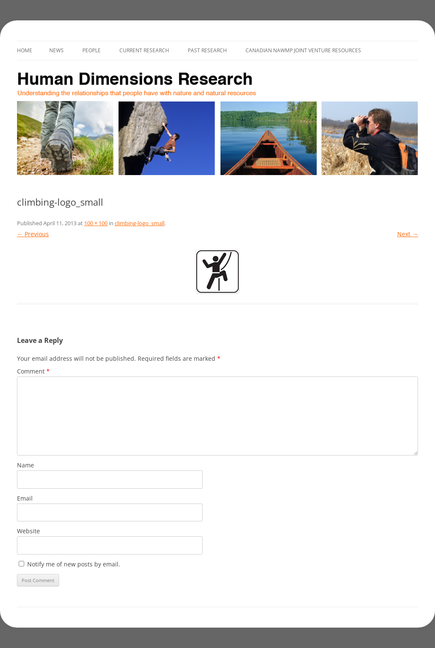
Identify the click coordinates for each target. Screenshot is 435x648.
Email (25, 498)
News (56, 50)
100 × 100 (95, 223)
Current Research (144, 50)
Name (25, 465)
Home (24, 50)
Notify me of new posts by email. (73, 564)
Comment (33, 371)
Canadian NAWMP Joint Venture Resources (303, 50)
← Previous (33, 234)
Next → (407, 234)
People (91, 50)
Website (28, 531)
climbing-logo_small (139, 223)
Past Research (207, 50)
